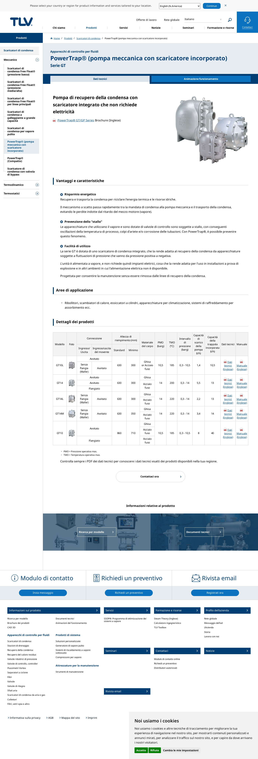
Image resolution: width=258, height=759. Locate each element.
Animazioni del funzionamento (71, 623)
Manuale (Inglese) (242, 367)
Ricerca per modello (17, 618)
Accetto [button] (141, 750)
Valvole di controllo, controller (22, 663)
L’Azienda (209, 627)
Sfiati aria (12, 690)
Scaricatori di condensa (19, 641)
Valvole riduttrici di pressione (22, 659)
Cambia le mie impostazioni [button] (180, 750)
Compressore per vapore (68, 657)
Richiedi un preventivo (165, 663)
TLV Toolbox (160, 627)
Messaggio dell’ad (213, 623)
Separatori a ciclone (17, 672)
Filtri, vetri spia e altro (18, 703)
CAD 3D (11, 627)
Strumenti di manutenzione (69, 671)
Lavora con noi (211, 636)
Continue (212, 6)
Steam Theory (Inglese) (166, 618)
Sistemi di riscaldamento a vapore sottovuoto (73, 651)
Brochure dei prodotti (18, 623)
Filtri (9, 677)
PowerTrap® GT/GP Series (75, 120)
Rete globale (210, 618)
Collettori (12, 699)
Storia (207, 632)
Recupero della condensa (20, 650)
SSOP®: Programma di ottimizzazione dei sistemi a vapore (125, 620)
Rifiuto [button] (154, 750)
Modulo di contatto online (167, 659)
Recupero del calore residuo (21, 654)
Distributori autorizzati (165, 667)
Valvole (11, 681)
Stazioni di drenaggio (18, 645)
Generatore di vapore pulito (70, 645)
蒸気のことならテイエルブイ (21, 21)
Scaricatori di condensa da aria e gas (26, 694)
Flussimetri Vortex (16, 668)
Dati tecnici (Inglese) (228, 365)
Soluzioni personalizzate (68, 641)
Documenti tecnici (65, 618)
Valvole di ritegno (16, 686)
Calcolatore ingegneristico (167, 623)
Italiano (189, 19)
